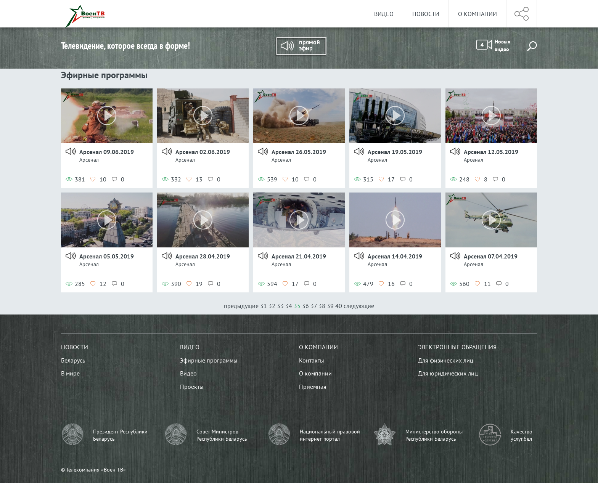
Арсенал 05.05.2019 (106, 256)
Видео (384, 14)
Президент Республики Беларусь (120, 435)
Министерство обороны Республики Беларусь (434, 435)
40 (338, 306)
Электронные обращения (457, 347)
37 (313, 306)
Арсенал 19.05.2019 (395, 152)
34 (288, 306)
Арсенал (89, 159)
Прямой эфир (300, 46)
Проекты (192, 386)
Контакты (311, 360)
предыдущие (242, 306)
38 (321, 306)
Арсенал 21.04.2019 (299, 256)
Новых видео (493, 45)
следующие (359, 306)
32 (271, 306)
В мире (70, 373)
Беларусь (73, 360)
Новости (425, 14)
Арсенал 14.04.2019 (395, 256)
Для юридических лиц (448, 373)
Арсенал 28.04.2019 (202, 256)
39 (330, 306)
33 (280, 306)
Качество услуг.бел (521, 435)
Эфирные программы (209, 360)
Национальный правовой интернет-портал (330, 435)
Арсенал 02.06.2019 (202, 152)
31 (263, 306)
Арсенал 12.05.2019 (491, 152)
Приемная (312, 386)
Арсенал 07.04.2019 (491, 256)
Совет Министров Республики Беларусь (221, 435)
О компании (477, 14)
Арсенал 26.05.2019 (299, 152)
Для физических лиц (445, 360)
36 (305, 306)
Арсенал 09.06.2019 (106, 152)
